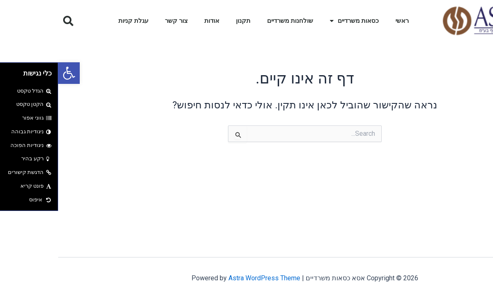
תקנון (185, 21)
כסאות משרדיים (296, 21)
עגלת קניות (75, 21)
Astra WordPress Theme (206, 278)
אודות (153, 21)
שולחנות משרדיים (232, 21)
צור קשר (118, 21)
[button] (11, 73)
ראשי (344, 21)
